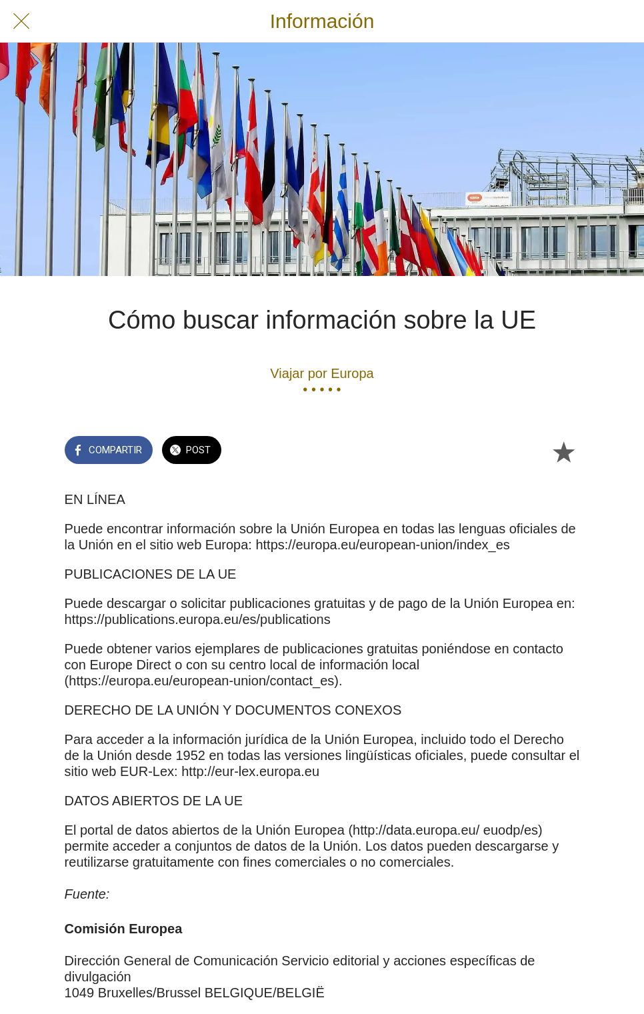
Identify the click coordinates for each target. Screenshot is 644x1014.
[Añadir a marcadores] (563, 451)
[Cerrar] (21, 21)
